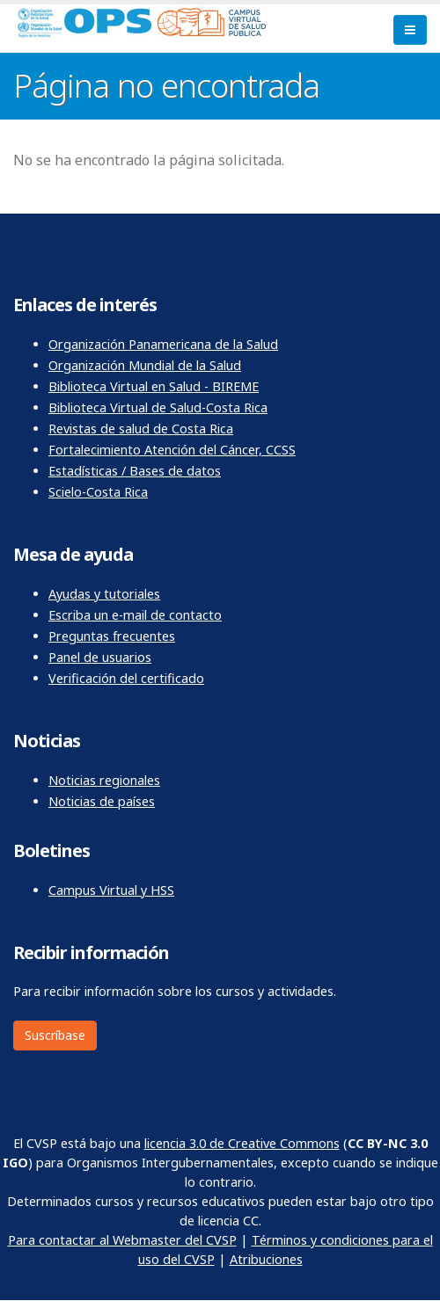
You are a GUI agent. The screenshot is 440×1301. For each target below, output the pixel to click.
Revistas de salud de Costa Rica (140, 428)
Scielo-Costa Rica (98, 491)
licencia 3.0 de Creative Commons (242, 1143)
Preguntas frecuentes (111, 636)
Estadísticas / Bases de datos (134, 470)
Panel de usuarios (99, 657)
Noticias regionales (104, 780)
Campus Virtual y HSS (111, 890)
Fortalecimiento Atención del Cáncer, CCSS (172, 449)
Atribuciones (266, 1259)
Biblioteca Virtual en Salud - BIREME (153, 386)
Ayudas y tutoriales (104, 593)
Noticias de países (101, 801)
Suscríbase (55, 1035)
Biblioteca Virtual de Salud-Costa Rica (158, 407)
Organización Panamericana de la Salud (163, 344)
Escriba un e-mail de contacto (135, 615)
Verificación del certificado (126, 678)
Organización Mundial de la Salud (144, 365)
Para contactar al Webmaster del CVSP (122, 1240)
